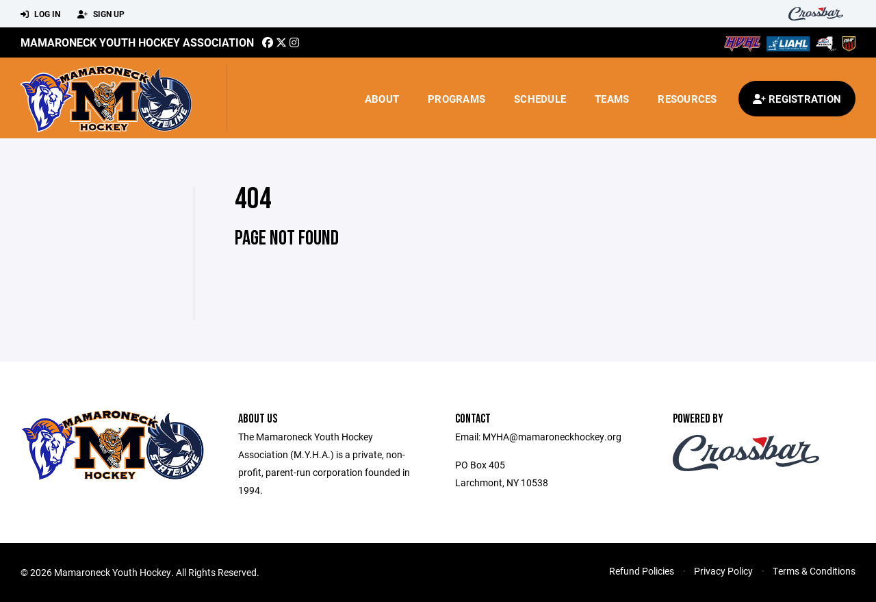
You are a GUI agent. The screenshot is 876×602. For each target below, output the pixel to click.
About (382, 98)
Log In (40, 14)
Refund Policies (641, 570)
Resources (687, 98)
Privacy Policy (723, 570)
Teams (612, 98)
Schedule (540, 98)
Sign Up (101, 14)
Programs (456, 98)
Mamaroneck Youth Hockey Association (137, 42)
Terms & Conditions (814, 570)
